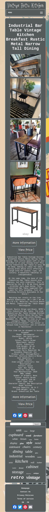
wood (28, 435)
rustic (39, 457)
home (36, 439)
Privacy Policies (25, 495)
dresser (21, 468)
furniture (38, 435)
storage (18, 472)
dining (18, 451)
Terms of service (25, 499)
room (30, 439)
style (29, 442)
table (28, 451)
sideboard (14, 447)
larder (14, 468)
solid (11, 462)
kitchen (21, 461)
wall (32, 462)
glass (36, 453)
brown (23, 439)
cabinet (32, 466)
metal (38, 443)
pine (22, 443)
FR (28, 502)
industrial (15, 456)
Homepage (25, 488)
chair (25, 431)
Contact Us (25, 492)
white (15, 439)
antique (36, 473)
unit (18, 430)
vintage (33, 477)
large (32, 431)
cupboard (16, 435)
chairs (26, 447)
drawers (28, 473)
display (13, 443)
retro (17, 477)
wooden (30, 456)
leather (39, 463)
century (37, 447)
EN (23, 502)
